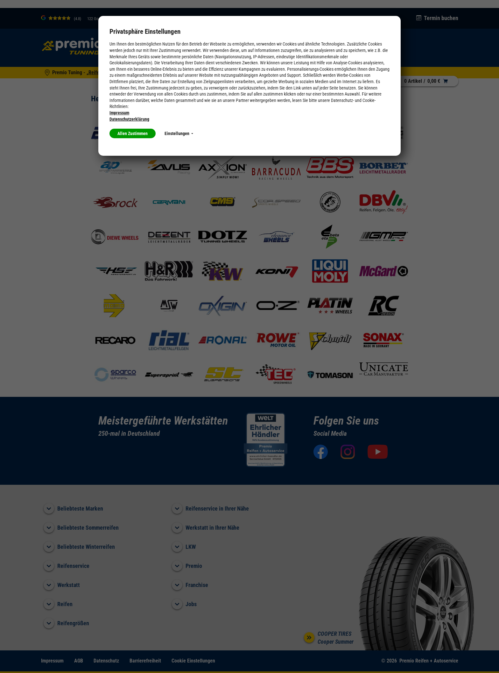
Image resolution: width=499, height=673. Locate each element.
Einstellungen (179, 133)
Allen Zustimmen (132, 133)
